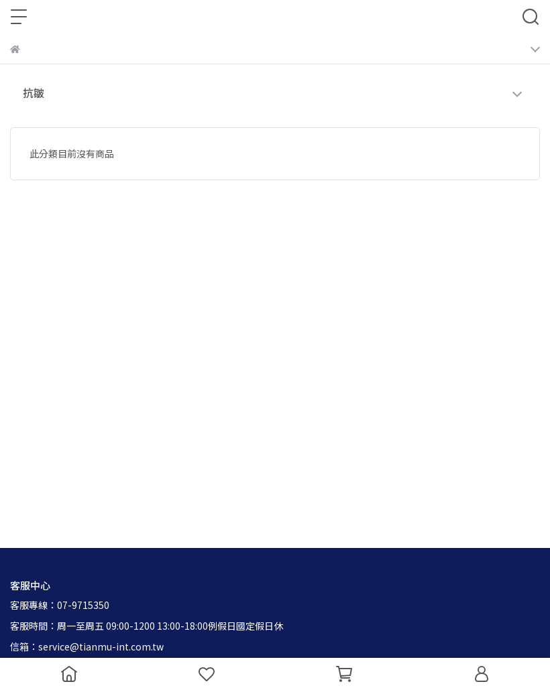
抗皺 (33, 92)
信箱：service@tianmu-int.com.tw (87, 646)
